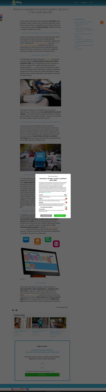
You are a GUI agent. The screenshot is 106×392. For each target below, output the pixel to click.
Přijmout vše (59, 215)
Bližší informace (47, 192)
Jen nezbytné (46, 215)
